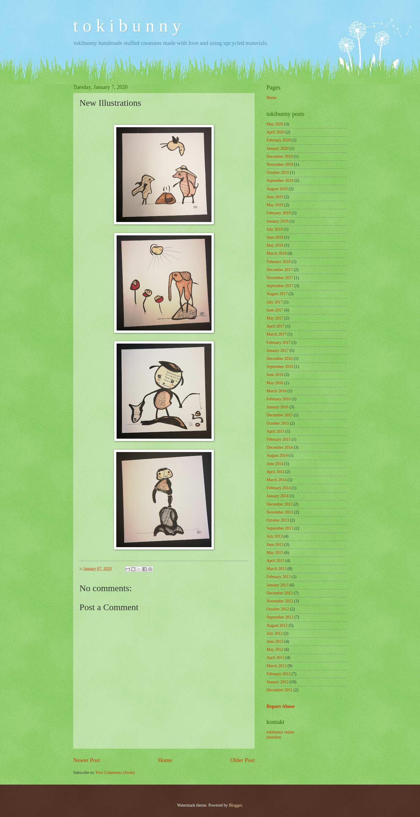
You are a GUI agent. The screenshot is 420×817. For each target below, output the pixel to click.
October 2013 (278, 520)
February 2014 (279, 488)
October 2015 (278, 423)
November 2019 (280, 164)
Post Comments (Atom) (115, 772)
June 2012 (275, 641)
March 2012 (276, 666)
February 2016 (279, 399)
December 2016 (280, 358)
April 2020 (275, 132)
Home (165, 760)
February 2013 (279, 576)
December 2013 (280, 504)
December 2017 (280, 269)
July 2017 (275, 302)
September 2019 (280, 180)
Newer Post (86, 760)
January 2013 (278, 585)
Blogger (235, 805)
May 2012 (275, 649)
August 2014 (277, 455)
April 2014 (275, 472)
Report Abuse (281, 706)
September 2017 (280, 286)
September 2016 (280, 366)
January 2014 (278, 496)
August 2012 (277, 625)
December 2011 (279, 690)
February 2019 (279, 213)
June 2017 (275, 310)
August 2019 (277, 189)
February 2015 (279, 439)
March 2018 (276, 253)
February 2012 (279, 674)
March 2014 (276, 480)
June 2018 (275, 237)
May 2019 (275, 205)
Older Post (242, 760)
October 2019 (278, 172)
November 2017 (280, 278)
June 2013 (275, 544)
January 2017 (278, 350)
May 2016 (275, 383)
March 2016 (276, 391)
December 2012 (280, 593)
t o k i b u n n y (127, 25)
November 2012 (280, 601)
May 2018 (275, 245)
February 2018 (279, 261)
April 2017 (275, 326)
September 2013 (280, 528)
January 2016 (278, 407)
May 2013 (275, 552)
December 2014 (280, 447)
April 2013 (275, 560)
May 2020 (275, 124)
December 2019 (280, 156)
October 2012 (278, 609)
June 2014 (275, 464)
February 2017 (279, 342)
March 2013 (276, 568)
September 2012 (280, 617)
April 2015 (275, 431)
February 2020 (279, 140)
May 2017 (275, 318)
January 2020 (278, 148)
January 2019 (278, 221)
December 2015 (280, 415)
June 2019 (275, 197)
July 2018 (275, 229)
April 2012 (275, 657)
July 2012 (275, 633)
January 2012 (278, 682)
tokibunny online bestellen (280, 734)
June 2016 (275, 374)
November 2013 (280, 512)
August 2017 (277, 294)
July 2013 (275, 536)
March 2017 (276, 334)
